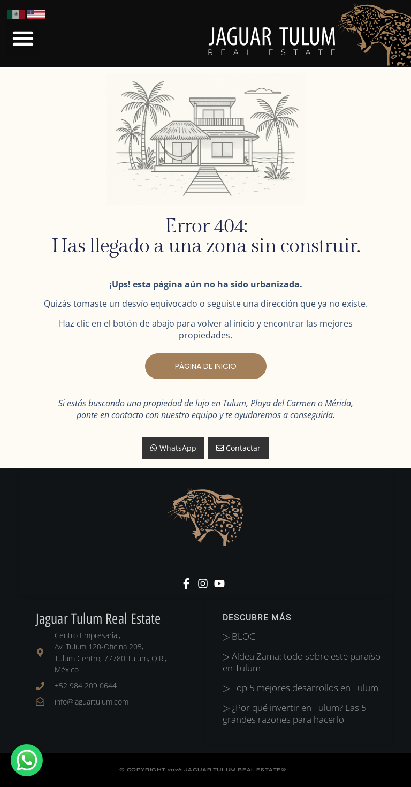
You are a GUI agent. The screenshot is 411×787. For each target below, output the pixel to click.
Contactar (238, 448)
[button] (23, 38)
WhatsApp (173, 448)
